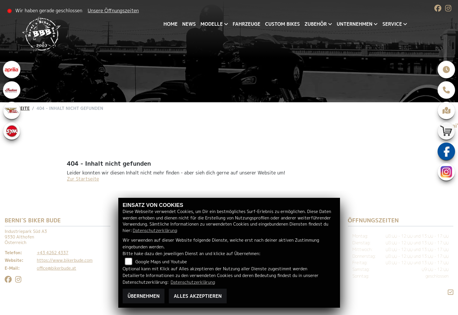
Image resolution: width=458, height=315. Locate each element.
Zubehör (316, 24)
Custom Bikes (282, 24)
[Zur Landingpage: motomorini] (11, 110)
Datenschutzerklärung (155, 230)
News (189, 24)
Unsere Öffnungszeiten (113, 10)
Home (171, 24)
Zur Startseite (83, 179)
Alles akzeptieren (198, 296)
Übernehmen (144, 296)
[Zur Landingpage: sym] (11, 131)
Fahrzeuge (247, 24)
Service (392, 24)
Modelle (211, 24)
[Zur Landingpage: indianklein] (11, 90)
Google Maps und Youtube (161, 262)
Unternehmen (354, 24)
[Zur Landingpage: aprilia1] (11, 69)
